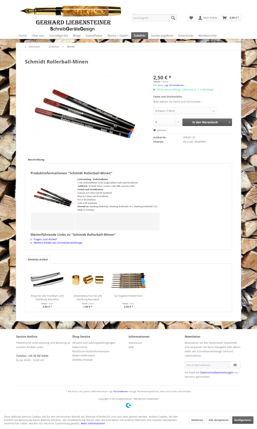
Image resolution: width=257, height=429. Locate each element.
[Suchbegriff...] (154, 17)
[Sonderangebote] (162, 35)
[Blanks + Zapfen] (118, 35)
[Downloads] (186, 35)
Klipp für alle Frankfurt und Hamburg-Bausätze (47, 297)
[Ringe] (77, 35)
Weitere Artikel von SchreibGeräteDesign (56, 242)
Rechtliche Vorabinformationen (91, 351)
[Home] (22, 35)
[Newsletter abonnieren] (235, 365)
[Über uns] (38, 35)
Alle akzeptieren (219, 420)
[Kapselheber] (94, 35)
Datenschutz (79, 347)
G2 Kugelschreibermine (128, 295)
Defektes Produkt (82, 359)
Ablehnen (197, 420)
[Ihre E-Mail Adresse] (207, 365)
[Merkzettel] (191, 17)
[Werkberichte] (207, 35)
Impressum (135, 342)
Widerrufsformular (83, 355)
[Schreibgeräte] (59, 35)
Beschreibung (36, 159)
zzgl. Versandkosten (174, 85)
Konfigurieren (242, 420)
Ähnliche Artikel (38, 259)
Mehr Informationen (93, 423)
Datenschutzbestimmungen (216, 372)
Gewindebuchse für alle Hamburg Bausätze (88, 297)
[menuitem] (154, 17)
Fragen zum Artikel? (44, 239)
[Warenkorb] (231, 17)
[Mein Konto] (208, 17)
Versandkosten (120, 391)
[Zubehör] (139, 35)
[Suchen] (173, 17)
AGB (130, 347)
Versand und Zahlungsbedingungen (93, 342)
